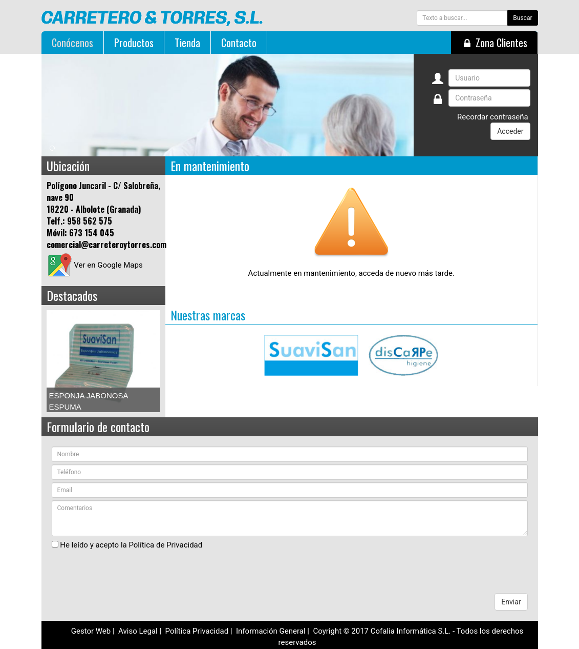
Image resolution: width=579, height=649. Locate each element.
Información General (271, 630)
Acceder (510, 131)
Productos (134, 42)
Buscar (522, 18)
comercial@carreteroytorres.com (106, 244)
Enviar (511, 601)
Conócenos (72, 42)
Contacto (238, 42)
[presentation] (129, 572)
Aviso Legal (138, 630)
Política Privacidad (197, 630)
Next (147, 360)
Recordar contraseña (492, 116)
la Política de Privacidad (161, 543)
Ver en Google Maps (95, 265)
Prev (60, 360)
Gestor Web (91, 630)
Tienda (187, 42)
